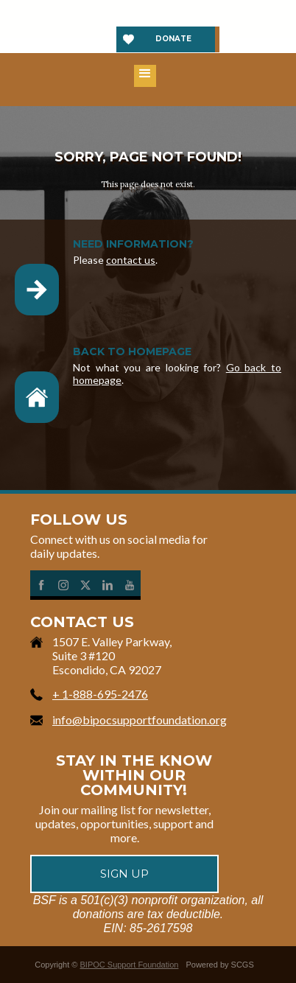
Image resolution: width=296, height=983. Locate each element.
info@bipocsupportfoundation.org (139, 720)
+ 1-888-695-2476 (100, 694)
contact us (130, 259)
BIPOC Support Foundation (129, 964)
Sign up (124, 874)
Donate (173, 38)
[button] (145, 76)
